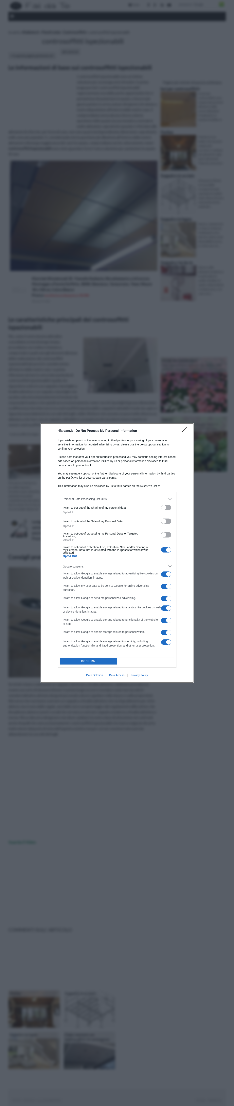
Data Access (116, 675)
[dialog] (117, 553)
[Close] (185, 431)
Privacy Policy (139, 675)
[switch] (166, 507)
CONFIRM (88, 661)
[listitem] (117, 499)
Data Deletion (94, 675)
